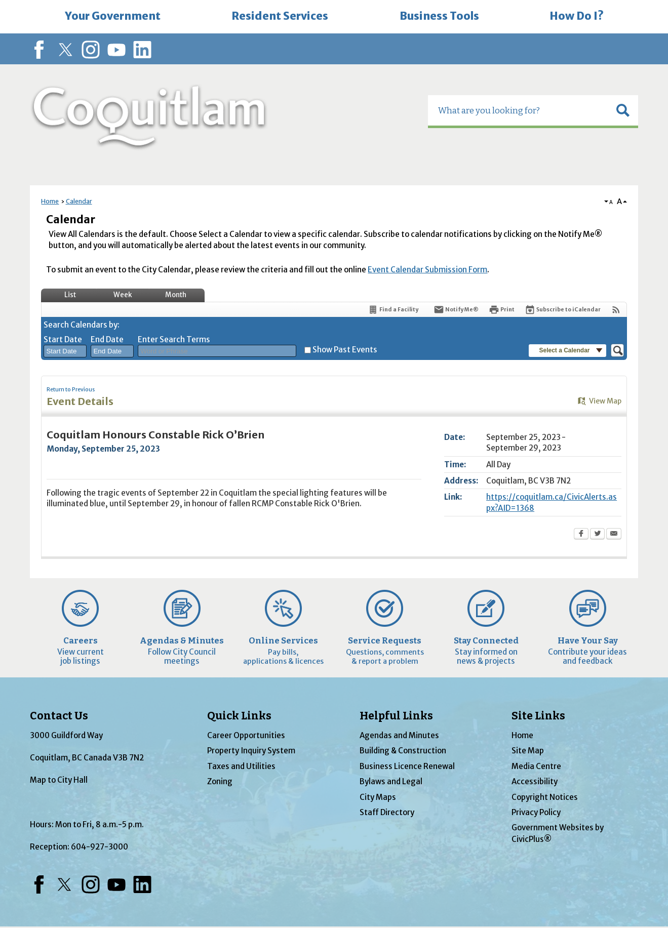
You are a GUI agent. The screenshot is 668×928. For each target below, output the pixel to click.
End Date (107, 339)
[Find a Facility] (393, 309)
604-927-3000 (99, 847)
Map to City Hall (59, 780)
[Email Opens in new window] (613, 534)
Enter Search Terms (174, 339)
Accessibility (535, 781)
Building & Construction (403, 750)
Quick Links (239, 715)
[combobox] (65, 351)
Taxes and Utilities (241, 766)
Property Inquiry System (251, 750)
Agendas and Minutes (399, 735)
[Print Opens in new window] (502, 309)
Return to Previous (71, 389)
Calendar (79, 201)
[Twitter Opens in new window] (597, 534)
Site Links (538, 715)
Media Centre (536, 766)
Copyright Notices (545, 797)
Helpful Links (396, 715)
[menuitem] (113, 16)
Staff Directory (387, 812)
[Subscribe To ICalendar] (563, 309)
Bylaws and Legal (391, 781)
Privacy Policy (536, 812)
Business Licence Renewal (407, 766)
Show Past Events (344, 349)
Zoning (219, 781)
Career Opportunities (246, 735)
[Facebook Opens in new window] (581, 534)
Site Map (528, 750)
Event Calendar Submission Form (427, 269)
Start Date (63, 339)
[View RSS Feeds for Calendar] (616, 309)
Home (50, 201)
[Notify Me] (456, 309)
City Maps (378, 797)
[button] (623, 110)
